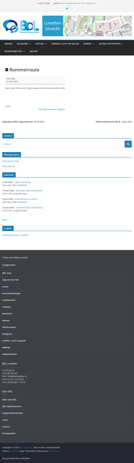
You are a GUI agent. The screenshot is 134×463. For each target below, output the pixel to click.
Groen (5, 286)
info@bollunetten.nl (17, 376)
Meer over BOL (9, 399)
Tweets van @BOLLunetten (15, 257)
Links (4, 420)
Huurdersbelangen (11, 293)
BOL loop (6, 273)
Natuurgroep (8, 166)
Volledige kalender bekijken (52, 109)
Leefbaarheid (8, 300)
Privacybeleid (8, 433)
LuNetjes (6, 306)
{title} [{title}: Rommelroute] (7, 106)
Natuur (40, 43)
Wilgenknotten (9, 354)
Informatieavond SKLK (114, 121)
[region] (87, 26)
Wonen (87, 43)
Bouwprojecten (13, 51)
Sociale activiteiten (110, 43)
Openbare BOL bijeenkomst (23, 121)
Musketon (7, 313)
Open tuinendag (23, 182)
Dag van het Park (10, 279)
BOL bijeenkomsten (12, 406)
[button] (29, 44)
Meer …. (6, 219)
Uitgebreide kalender (12, 413)
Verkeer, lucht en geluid (65, 43)
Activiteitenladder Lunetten (15, 235)
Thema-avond (9, 327)
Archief (34, 51)
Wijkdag (6, 347)
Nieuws (8, 43)
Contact (6, 426)
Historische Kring (10, 161)
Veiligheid (22, 43)
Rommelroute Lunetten (26, 199)
